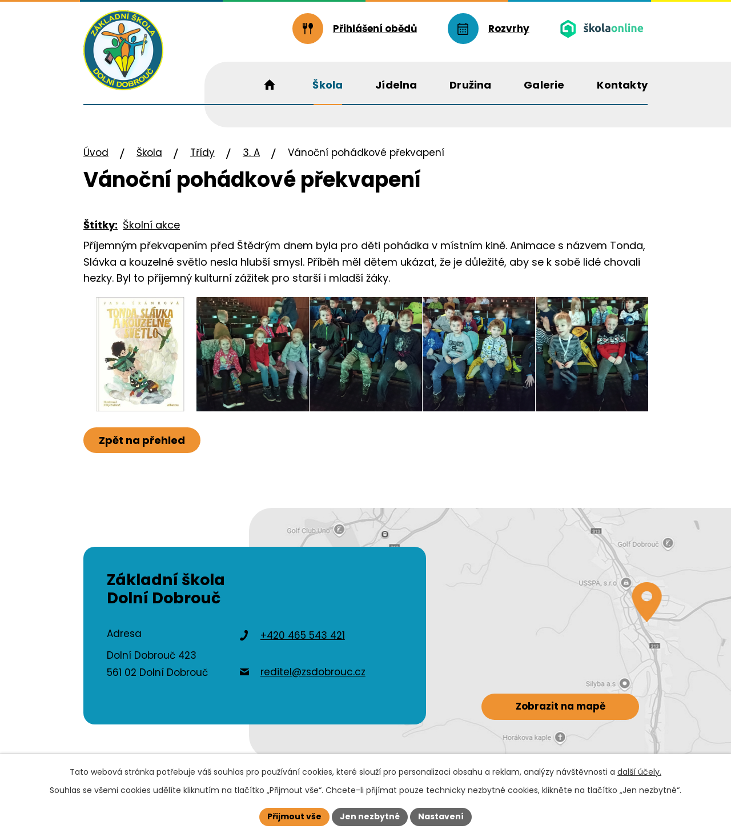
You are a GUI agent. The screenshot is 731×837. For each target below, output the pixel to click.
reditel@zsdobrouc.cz (313, 672)
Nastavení (441, 816)
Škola (149, 152)
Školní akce (151, 225)
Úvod (96, 152)
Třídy (202, 152)
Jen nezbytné (370, 816)
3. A (251, 152)
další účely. (639, 772)
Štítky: (100, 225)
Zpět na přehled (142, 440)
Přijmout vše (294, 816)
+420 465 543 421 (302, 635)
